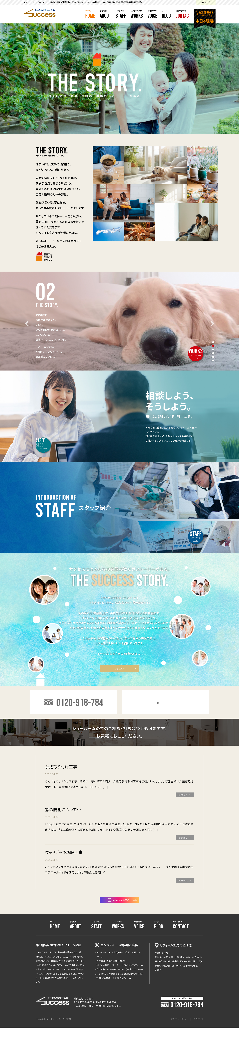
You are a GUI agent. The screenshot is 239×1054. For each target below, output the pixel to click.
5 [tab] (213, 357)
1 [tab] (213, 342)
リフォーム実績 (137, 14)
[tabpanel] (119, 321)
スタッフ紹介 (121, 14)
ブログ (166, 14)
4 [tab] (213, 353)
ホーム (90, 14)
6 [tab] (213, 360)
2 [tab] (213, 346)
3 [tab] (213, 349)
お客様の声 (153, 14)
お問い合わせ (183, 14)
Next (211, 323)
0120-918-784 (182, 1031)
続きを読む (177, 812)
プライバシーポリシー (176, 1045)
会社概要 (105, 14)
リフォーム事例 (190, 345)
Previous (27, 323)
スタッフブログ (49, 437)
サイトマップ (197, 1045)
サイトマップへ (206, 2)
